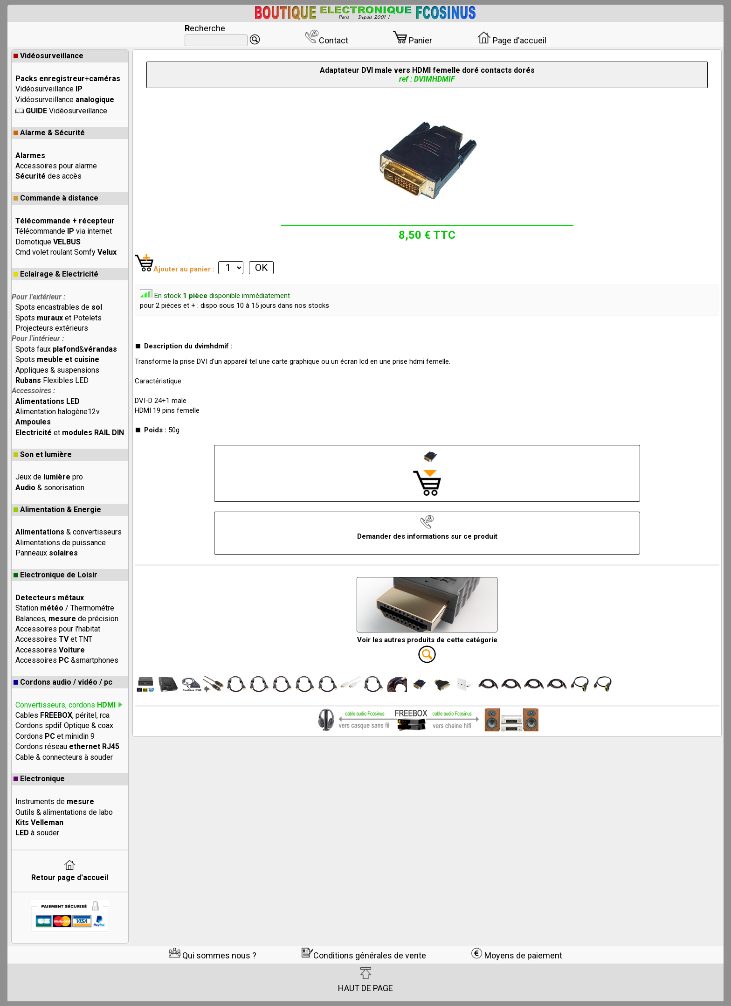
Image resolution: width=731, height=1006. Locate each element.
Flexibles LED (52, 380)
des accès (48, 176)
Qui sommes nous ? (212, 955)
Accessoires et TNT (53, 639)
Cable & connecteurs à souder (64, 757)
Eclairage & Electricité (56, 274)
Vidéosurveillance (48, 55)
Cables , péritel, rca (62, 715)
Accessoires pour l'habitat (57, 628)
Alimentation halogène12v (57, 411)
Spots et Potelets (58, 317)
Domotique (48, 241)
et (69, 432)
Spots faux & (66, 349)
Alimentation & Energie (57, 509)
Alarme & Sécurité (49, 132)
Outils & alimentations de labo (64, 812)
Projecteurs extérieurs (51, 328)
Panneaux (46, 552)
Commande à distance (56, 198)
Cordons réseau (67, 746)
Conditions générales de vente (364, 955)
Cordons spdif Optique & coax (64, 725)
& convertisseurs (68, 531)
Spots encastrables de (58, 307)
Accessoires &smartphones (66, 660)
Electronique (39, 778)
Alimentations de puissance (60, 542)
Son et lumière (43, 454)
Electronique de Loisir (55, 574)
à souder (37, 832)
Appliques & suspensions (57, 370)
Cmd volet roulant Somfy (66, 252)
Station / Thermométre (64, 608)
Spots (57, 359)
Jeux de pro (49, 476)
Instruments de (54, 801)
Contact (326, 40)
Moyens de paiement (516, 955)
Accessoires (50, 649)
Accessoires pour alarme (56, 165)
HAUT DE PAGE (365, 979)
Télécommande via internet (63, 231)
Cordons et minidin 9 (55, 736)
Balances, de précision (66, 618)
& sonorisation (49, 487)
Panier (412, 40)
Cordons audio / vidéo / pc (63, 682)
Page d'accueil (511, 40)
